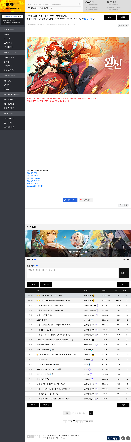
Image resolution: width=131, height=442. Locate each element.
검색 (91, 413)
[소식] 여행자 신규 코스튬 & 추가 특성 (47, 394)
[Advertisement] (78, 31)
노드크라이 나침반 (42, 320)
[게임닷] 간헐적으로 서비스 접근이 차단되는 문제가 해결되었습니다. (54, 340)
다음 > (91, 422)
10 (87, 422)
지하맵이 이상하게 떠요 (43, 349)
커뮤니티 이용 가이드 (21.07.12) (50, 295)
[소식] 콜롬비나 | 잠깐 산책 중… (46, 330)
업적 (36, 8)
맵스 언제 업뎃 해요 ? (43, 359)
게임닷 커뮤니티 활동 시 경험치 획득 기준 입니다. (54, 300)
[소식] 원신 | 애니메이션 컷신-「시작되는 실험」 (51, 310)
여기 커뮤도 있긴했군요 (43, 379)
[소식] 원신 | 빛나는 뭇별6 (44, 315)
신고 (94, 19)
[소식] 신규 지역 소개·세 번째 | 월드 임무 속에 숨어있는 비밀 (53, 335)
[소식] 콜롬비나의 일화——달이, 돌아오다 (48, 345)
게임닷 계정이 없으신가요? (9, 20)
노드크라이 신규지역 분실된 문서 (46, 364)
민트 (51, 8)
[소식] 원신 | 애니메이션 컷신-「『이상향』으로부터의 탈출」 (54, 325)
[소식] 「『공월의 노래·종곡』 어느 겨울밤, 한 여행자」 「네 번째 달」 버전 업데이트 (54, 389)
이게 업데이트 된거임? (43, 374)
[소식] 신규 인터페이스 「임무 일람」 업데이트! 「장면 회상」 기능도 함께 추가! (54, 399)
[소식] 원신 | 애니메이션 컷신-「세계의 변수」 (50, 305)
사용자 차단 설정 (123, 25)
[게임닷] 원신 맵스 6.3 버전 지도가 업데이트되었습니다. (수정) (56, 354)
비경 (40, 8)
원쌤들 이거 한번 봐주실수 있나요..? (47, 369)
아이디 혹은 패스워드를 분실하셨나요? (12, 22)
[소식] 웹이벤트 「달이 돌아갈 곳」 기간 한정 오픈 (51, 384)
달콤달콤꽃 (45, 8)
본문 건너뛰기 (88, 19)
